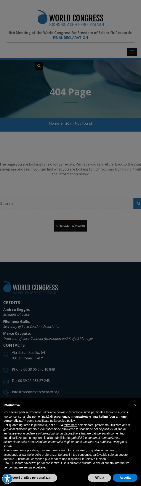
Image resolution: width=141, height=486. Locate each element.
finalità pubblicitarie (57, 437)
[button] (135, 405)
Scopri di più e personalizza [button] (30, 477)
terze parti (70, 425)
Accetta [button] (125, 477)
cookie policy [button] (66, 420)
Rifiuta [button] (99, 477)
